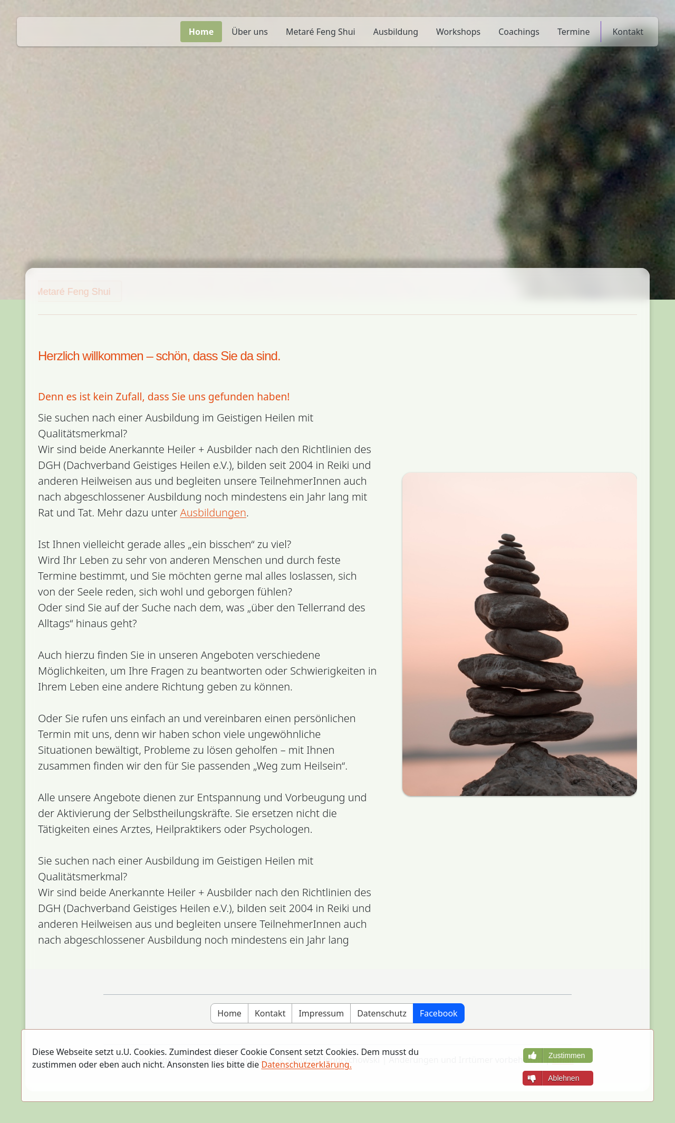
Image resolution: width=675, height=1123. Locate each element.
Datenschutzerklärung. (306, 1064)
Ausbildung (395, 31)
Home (201, 31)
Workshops (458, 31)
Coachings (518, 31)
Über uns (250, 31)
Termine (573, 31)
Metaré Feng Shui (320, 31)
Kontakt (627, 31)
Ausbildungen (213, 512)
